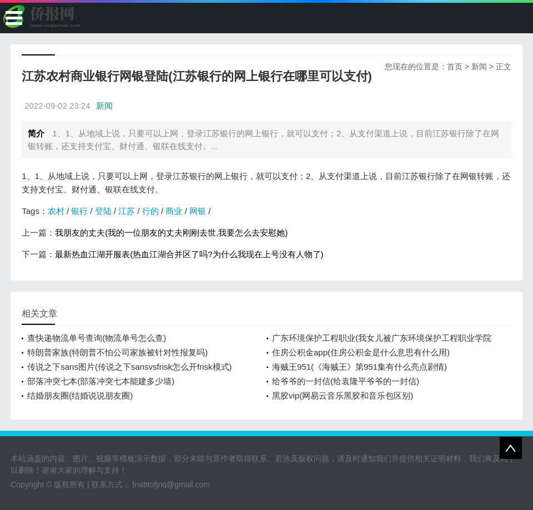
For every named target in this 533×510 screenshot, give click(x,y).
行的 (150, 211)
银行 (79, 211)
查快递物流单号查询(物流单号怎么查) (96, 338)
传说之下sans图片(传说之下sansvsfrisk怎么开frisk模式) (129, 366)
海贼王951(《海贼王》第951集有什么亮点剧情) (359, 366)
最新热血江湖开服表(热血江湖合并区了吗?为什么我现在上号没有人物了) (189, 254)
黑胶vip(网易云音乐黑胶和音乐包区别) (342, 395)
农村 (56, 211)
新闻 (479, 66)
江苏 (126, 211)
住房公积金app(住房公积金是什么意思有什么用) (361, 352)
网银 (197, 211)
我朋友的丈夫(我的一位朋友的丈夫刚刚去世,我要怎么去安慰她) (171, 232)
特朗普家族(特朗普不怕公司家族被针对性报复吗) (117, 352)
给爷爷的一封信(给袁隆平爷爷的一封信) (345, 381)
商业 (173, 211)
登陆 (103, 211)
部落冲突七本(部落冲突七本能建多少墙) (100, 381)
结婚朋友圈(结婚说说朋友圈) (80, 395)
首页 (454, 66)
